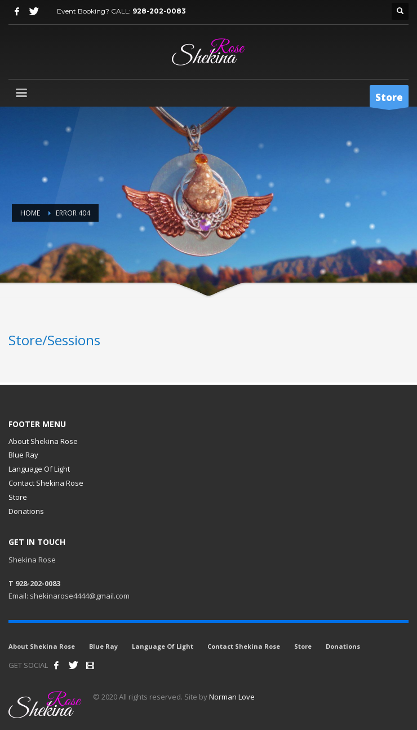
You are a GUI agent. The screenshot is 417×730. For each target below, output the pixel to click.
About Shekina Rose (43, 441)
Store (17, 497)
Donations (26, 511)
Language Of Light (39, 469)
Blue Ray (23, 455)
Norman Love (232, 697)
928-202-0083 (159, 11)
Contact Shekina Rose (45, 483)
